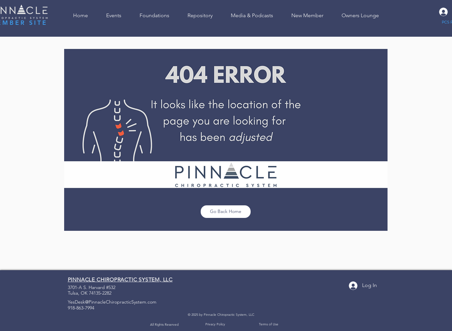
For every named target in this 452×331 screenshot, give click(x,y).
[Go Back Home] (225, 212)
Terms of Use (268, 324)
